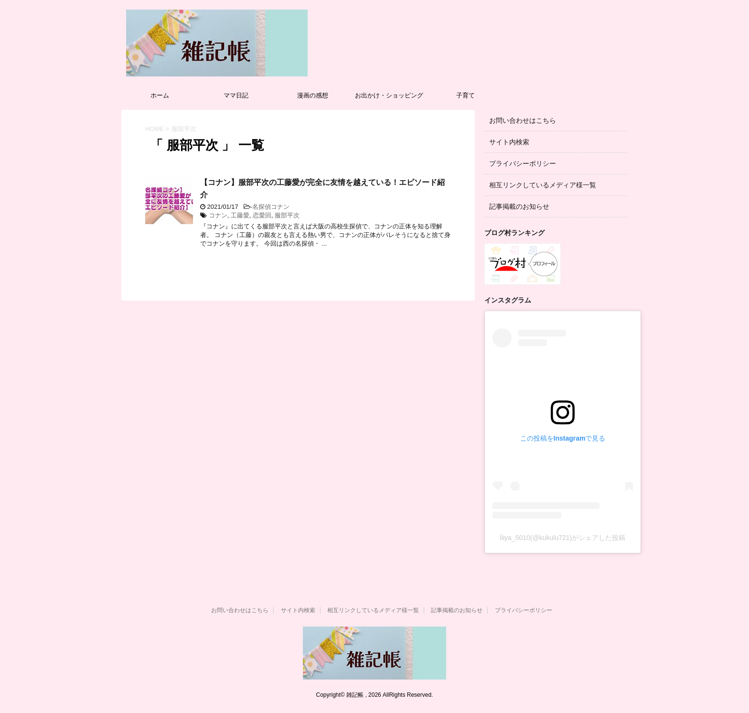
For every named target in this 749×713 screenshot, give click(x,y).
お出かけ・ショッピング (389, 95)
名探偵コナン (270, 206)
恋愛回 (262, 215)
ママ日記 (236, 95)
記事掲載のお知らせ (519, 206)
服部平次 (287, 215)
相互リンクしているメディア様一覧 (542, 185)
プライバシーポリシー (522, 163)
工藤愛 (240, 215)
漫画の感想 (312, 95)
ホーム (159, 95)
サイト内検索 (509, 142)
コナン (218, 215)
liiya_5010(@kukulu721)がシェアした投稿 (562, 537)
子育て (465, 95)
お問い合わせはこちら (522, 120)
